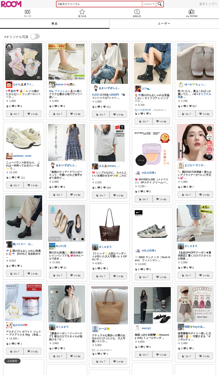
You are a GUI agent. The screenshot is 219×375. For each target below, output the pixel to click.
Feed (27, 13)
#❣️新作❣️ (12, 91)
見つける (82, 13)
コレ (16, 114)
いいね (34, 114)
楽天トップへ (208, 4)
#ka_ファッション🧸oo (62, 91)
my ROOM (191, 13)
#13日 (95, 94)
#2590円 (114, 94)
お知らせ (137, 13)
